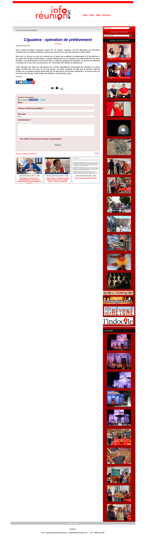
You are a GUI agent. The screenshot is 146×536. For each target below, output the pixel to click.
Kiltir (92, 15)
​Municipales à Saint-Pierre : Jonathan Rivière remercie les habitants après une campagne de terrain (29, 180)
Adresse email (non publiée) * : (31, 108)
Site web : (22, 114)
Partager (62, 89)
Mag (98, 15)
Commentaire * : (25, 120)
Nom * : (21, 103)
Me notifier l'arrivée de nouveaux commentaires (41, 139)
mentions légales (73, 523)
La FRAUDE (108, 330)
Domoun (106, 15)
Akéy (85, 15)
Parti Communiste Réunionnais (85, 178)
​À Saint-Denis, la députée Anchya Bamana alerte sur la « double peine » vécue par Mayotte (57, 180)
